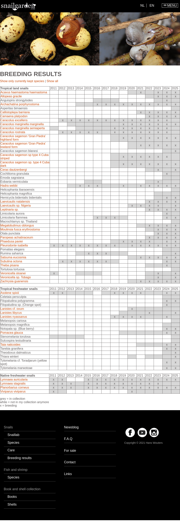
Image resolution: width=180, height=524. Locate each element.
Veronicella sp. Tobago (15, 277)
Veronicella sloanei (13, 273)
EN (151, 5)
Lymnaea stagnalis (13, 383)
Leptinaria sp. (9, 209)
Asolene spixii (9, 292)
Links (68, 474)
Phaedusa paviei (11, 241)
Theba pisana (9, 265)
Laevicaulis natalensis (15, 201)
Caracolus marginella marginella (22, 124)
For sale (70, 450)
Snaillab (14, 435)
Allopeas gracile (11, 96)
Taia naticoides (10, 344)
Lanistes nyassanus (13, 316)
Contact (70, 462)
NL (142, 5)
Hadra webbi (8, 185)
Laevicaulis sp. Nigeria (15, 205)
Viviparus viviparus (13, 391)
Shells (12, 504)
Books (12, 497)
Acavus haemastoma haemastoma (23, 92)
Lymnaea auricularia (13, 379)
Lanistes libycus (11, 312)
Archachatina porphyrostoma (19, 104)
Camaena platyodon (13, 116)
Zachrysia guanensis (14, 281)
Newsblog (71, 427)
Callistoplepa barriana (15, 112)
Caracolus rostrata (12, 132)
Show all (52, 81)
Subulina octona (11, 261)
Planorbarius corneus (14, 387)
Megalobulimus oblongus (17, 225)
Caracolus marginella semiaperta (22, 128)
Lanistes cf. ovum (12, 308)
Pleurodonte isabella (14, 245)
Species (14, 443)
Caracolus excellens (13, 120)
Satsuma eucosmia (13, 257)
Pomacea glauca (11, 332)
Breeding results (20, 458)
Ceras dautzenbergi (13, 169)
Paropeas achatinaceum (16, 237)
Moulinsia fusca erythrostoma (20, 229)
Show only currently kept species (22, 81)
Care (11, 450)
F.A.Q (68, 439)
